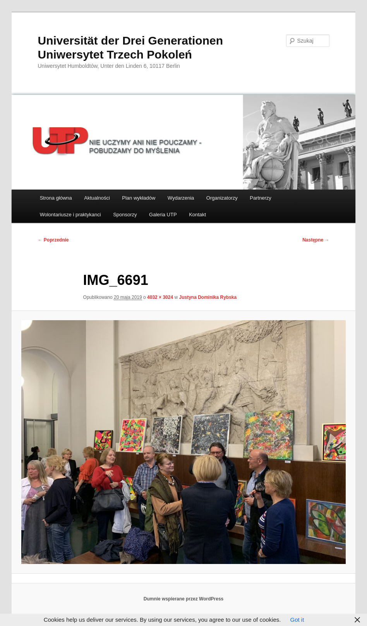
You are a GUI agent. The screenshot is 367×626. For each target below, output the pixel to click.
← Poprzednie (53, 240)
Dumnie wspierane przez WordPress (184, 599)
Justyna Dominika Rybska (208, 297)
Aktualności (97, 198)
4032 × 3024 (160, 297)
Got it (297, 619)
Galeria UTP (163, 214)
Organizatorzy (222, 198)
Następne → (315, 240)
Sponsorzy (125, 214)
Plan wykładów (138, 198)
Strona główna (56, 198)
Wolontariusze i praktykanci (70, 214)
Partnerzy (260, 198)
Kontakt (197, 214)
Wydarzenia (181, 198)
